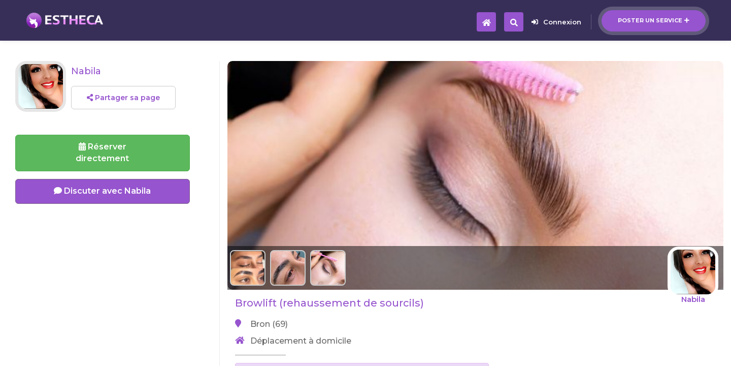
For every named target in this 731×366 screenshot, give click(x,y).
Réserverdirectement (102, 152)
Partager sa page (123, 97)
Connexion (556, 22)
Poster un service (653, 20)
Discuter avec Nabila (102, 191)
